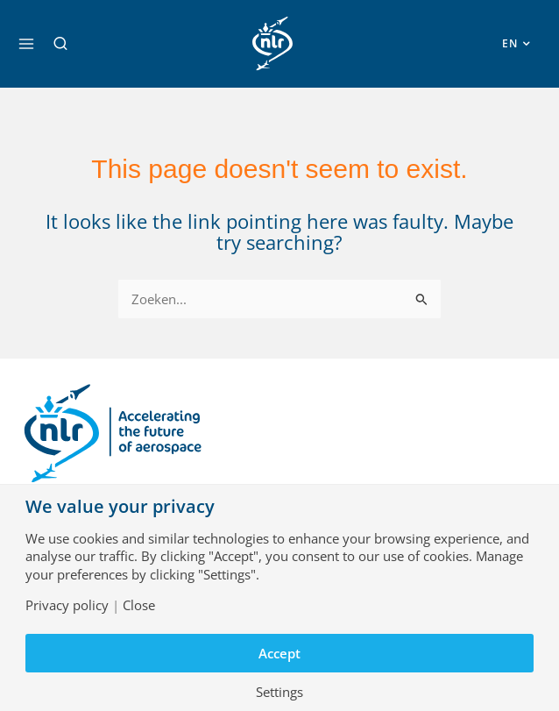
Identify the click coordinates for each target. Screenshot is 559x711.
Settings (279, 692)
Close (139, 605)
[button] (60, 43)
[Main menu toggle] (26, 44)
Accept (279, 653)
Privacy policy (67, 605)
